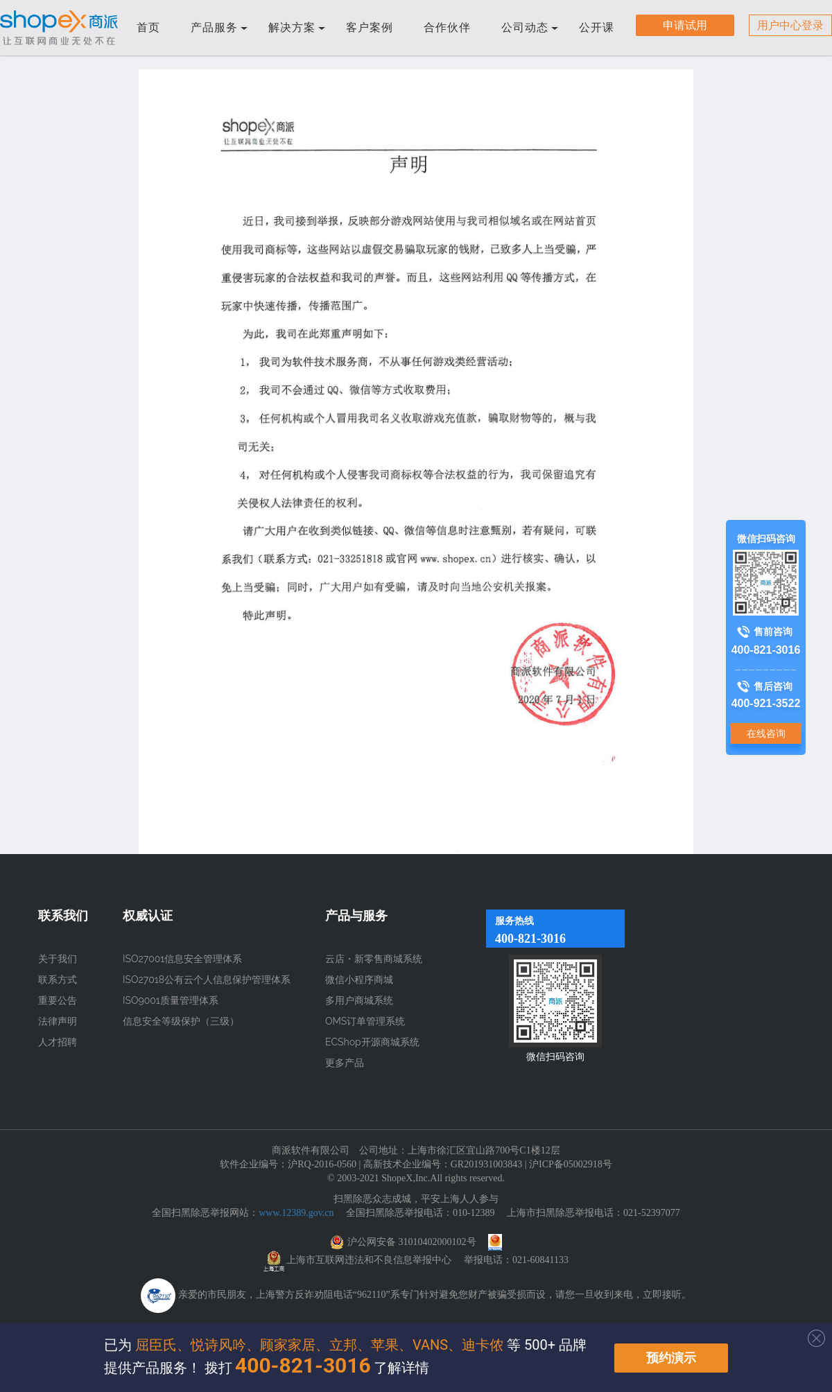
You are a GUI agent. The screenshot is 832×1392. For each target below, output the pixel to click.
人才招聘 (57, 1041)
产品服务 (219, 27)
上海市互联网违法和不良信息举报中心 (368, 1260)
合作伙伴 (447, 27)
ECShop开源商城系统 (372, 1041)
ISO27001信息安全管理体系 (182, 958)
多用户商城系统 (359, 1000)
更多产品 (344, 1062)
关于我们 (57, 958)
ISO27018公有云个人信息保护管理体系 (207, 979)
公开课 (596, 27)
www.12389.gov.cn (296, 1213)
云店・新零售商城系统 (373, 958)
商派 (59, 27)
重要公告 (57, 1000)
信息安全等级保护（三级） (181, 1021)
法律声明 (57, 1021)
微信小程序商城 (359, 979)
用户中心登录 (790, 25)
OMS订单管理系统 (365, 1021)
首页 (148, 27)
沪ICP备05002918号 (570, 1164)
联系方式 (57, 979)
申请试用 (685, 25)
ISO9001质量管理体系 (170, 1000)
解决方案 (296, 27)
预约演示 (671, 1358)
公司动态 (529, 27)
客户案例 (369, 27)
